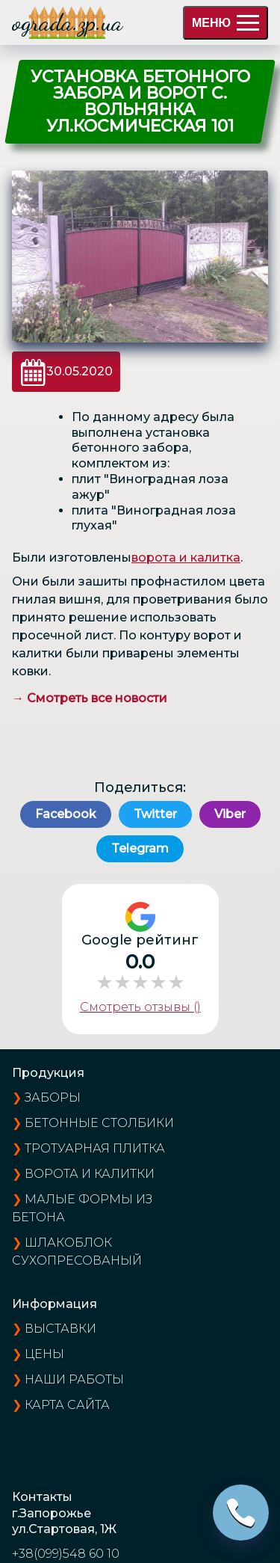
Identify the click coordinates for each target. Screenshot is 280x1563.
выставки (60, 1328)
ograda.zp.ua (67, 22)
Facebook (65, 814)
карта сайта (67, 1405)
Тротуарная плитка (95, 1148)
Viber (230, 814)
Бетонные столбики (99, 1123)
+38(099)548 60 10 (65, 1554)
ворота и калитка (185, 557)
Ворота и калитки (90, 1174)
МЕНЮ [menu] (225, 23)
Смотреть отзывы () (140, 1007)
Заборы (53, 1097)
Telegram (140, 848)
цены (44, 1354)
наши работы (74, 1379)
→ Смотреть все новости (89, 698)
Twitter (155, 814)
